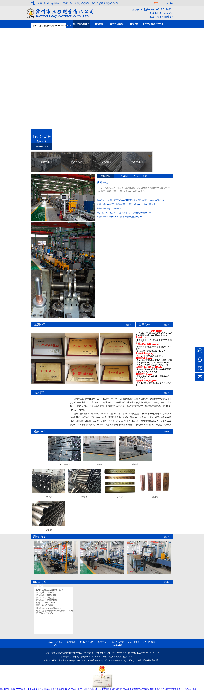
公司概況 (71, 642)
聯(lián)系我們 (149, 642)
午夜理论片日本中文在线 (165, 689)
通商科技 (147, 660)
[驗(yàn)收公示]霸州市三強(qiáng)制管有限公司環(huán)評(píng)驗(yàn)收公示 (130, 200)
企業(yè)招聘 (133, 642)
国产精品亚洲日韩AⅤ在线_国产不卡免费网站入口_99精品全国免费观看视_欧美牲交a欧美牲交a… (42, 689)
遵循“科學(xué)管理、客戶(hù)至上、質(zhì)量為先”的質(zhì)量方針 (126, 204)
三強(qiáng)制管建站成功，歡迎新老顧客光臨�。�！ (120, 217)
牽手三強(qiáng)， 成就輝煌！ (110, 208)
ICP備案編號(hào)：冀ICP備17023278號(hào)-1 (108, 660)
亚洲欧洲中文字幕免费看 (121, 689)
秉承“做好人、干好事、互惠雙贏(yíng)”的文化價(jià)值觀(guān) (124, 213)
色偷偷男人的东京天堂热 (143, 689)
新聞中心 (102, 642)
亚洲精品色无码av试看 (186, 689)
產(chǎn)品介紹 (86, 642)
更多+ (128, 325)
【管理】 (155, 660)
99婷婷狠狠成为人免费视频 (97, 689)
